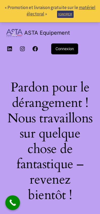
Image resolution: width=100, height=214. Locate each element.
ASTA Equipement (47, 33)
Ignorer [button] (65, 14)
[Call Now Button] (12, 202)
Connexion (64, 48)
